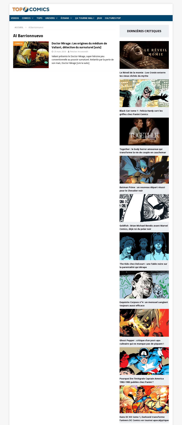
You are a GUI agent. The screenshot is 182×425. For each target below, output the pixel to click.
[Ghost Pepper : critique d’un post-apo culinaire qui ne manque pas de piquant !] (144, 323)
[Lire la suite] (83, 63)
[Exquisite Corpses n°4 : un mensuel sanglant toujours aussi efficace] (144, 284)
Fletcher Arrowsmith (79, 51)
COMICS (28, 18)
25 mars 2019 (60, 51)
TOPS (39, 18)
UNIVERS (51, 18)
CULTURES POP (113, 18)
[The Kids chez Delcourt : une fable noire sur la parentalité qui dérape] (144, 246)
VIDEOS (15, 18)
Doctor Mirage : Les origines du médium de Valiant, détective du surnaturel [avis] (79, 45)
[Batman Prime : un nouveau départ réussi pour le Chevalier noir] (144, 170)
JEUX (99, 18)
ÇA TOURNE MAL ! (84, 18)
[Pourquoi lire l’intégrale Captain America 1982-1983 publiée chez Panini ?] (144, 361)
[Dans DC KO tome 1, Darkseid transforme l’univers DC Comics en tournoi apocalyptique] (144, 399)
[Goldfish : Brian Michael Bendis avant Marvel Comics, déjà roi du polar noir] (144, 208)
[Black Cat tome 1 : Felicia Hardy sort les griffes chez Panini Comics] (144, 93)
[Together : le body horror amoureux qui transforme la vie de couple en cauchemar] (144, 131)
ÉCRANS (66, 18)
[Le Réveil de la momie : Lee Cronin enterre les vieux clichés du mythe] (144, 55)
